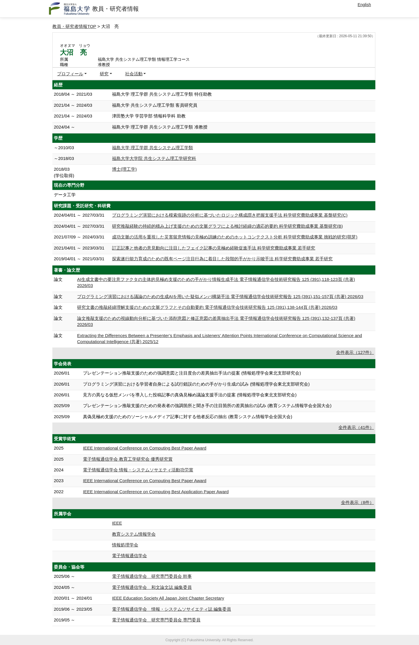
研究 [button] (104, 73)
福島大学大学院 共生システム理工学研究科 (154, 158)
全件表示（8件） (357, 502)
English (364, 4)
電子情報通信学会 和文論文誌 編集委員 (152, 587)
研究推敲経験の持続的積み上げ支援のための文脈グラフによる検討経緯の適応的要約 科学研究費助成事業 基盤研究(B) (227, 226)
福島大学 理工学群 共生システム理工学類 (152, 147)
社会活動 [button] (134, 73)
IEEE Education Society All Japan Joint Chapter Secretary (168, 598)
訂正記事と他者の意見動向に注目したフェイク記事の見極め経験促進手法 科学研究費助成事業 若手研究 (213, 247)
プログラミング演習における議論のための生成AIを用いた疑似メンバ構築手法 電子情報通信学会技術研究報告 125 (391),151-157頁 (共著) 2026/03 (220, 296)
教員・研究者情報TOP (74, 26)
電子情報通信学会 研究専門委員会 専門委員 (156, 619)
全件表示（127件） (355, 352)
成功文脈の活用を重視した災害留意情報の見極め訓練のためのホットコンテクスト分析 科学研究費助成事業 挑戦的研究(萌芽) (234, 236)
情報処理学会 (125, 544)
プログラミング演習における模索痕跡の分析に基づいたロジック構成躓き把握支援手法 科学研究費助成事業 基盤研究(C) (229, 215)
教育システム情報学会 (134, 534)
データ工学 (65, 194)
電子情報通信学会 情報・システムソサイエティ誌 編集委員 (171, 609)
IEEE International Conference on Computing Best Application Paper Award (156, 491)
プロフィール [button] (70, 73)
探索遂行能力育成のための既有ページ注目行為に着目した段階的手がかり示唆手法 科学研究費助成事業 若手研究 (222, 258)
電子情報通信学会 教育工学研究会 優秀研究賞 (128, 459)
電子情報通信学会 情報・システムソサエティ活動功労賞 (138, 469)
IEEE (117, 523)
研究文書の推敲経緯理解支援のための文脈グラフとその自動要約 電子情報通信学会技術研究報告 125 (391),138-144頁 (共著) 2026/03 (207, 307)
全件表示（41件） (356, 427)
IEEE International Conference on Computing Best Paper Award (144, 448)
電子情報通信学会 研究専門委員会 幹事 (152, 576)
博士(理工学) (124, 169)
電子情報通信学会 (129, 555)
